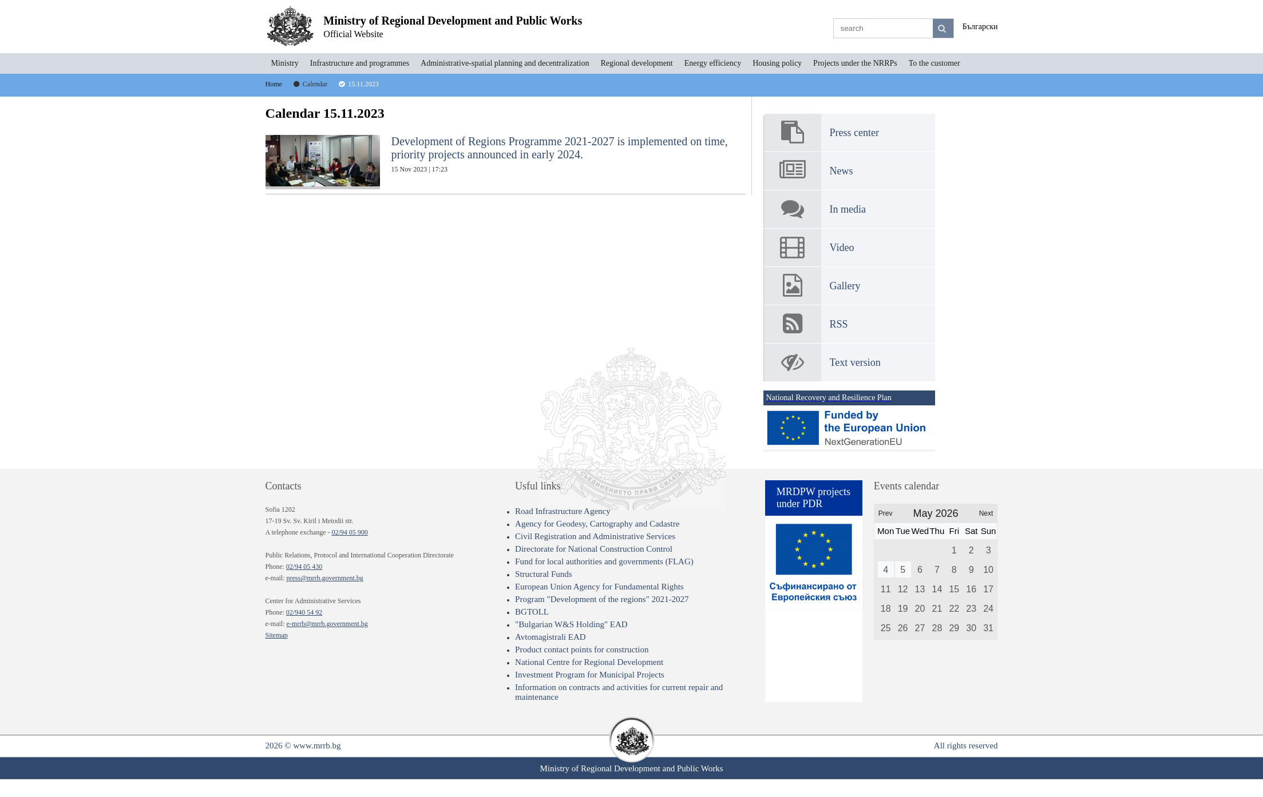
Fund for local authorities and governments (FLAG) (604, 561)
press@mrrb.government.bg (324, 578)
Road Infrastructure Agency (563, 511)
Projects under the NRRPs (855, 63)
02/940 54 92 (304, 612)
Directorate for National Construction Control (593, 548)
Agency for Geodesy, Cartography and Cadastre (597, 523)
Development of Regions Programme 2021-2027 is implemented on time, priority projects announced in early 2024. (497, 162)
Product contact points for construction (581, 649)
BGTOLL (532, 611)
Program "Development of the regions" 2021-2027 (601, 599)
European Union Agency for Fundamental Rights (599, 586)
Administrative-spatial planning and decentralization (505, 63)
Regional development (636, 63)
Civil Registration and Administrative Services (595, 536)
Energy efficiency (712, 63)
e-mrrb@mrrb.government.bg (326, 624)
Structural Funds (543, 574)
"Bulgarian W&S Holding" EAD (571, 624)
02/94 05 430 (304, 567)
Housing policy (777, 63)
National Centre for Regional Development (589, 662)
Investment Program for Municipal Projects (589, 674)
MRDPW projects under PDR (813, 497)
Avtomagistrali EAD (550, 636)
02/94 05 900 (349, 532)
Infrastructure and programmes (359, 63)
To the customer (934, 63)
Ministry (285, 63)
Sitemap (277, 635)
